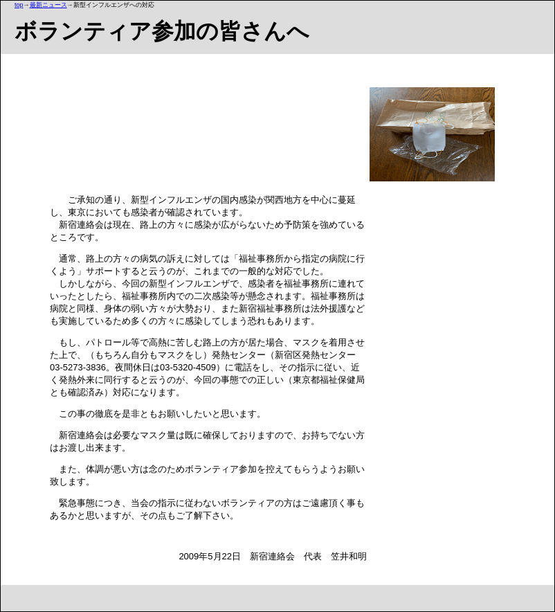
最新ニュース (48, 4)
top (19, 4)
